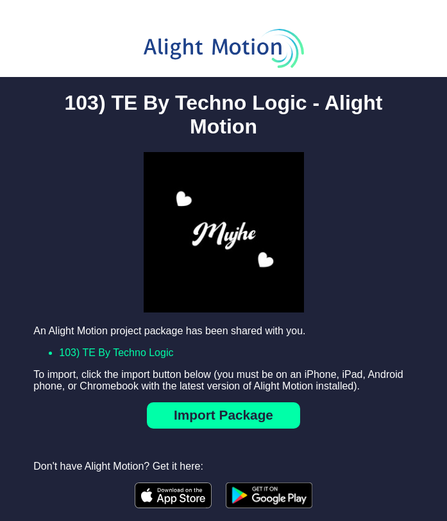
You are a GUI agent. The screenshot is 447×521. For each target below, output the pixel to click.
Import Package (223, 414)
